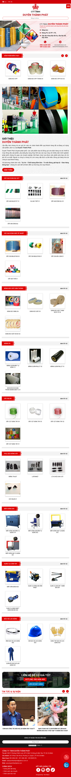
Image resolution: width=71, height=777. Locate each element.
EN (11, 2)
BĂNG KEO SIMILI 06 (13, 311)
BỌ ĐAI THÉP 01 (35, 201)
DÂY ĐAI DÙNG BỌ (13, 223)
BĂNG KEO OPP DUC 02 (58, 78)
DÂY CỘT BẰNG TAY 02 (57, 421)
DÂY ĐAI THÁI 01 (13, 279)
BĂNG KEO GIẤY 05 (35, 311)
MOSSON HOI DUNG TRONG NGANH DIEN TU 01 (13, 388)
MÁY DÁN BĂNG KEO (13, 586)
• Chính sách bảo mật (9, 773)
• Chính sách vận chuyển (9, 771)
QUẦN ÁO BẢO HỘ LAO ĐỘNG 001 (13, 664)
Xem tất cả (63, 178)
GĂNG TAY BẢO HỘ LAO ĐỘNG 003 (57, 641)
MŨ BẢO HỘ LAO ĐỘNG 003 (35, 641)
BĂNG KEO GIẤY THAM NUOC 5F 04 (57, 311)
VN (9, 2)
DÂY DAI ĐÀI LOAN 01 (57, 256)
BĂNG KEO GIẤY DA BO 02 (12, 334)
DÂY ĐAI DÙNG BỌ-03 (57, 201)
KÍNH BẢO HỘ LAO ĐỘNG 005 (13, 641)
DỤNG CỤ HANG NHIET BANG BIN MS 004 (12, 609)
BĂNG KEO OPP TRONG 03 (35, 78)
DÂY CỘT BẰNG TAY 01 (13, 444)
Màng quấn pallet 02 (35, 366)
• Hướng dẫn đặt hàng (9, 769)
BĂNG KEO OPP (13, 78)
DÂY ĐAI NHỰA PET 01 (12, 201)
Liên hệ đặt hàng (36, 684)
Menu (68, 6)
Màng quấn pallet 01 (57, 366)
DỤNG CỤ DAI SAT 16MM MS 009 (57, 586)
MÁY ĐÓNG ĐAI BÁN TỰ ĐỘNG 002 (35, 531)
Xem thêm (8, 170)
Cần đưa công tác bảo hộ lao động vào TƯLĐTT (18, 728)
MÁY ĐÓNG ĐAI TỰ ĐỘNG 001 (13, 554)
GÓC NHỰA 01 (13, 499)
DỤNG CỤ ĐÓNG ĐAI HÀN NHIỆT (35, 586)
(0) (5, 2)
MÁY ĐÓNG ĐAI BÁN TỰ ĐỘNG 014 (13, 531)
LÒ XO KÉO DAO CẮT (57, 476)
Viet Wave (46, 774)
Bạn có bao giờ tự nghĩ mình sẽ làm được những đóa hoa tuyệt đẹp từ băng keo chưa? (52, 729)
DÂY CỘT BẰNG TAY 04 (13, 421)
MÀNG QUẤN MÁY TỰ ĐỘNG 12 (13, 366)
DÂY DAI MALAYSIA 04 (13, 256)
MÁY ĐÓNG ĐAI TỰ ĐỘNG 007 (57, 531)
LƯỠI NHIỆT (35, 476)
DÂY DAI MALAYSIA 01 (35, 256)
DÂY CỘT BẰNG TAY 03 (35, 421)
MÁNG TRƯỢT (13, 476)
